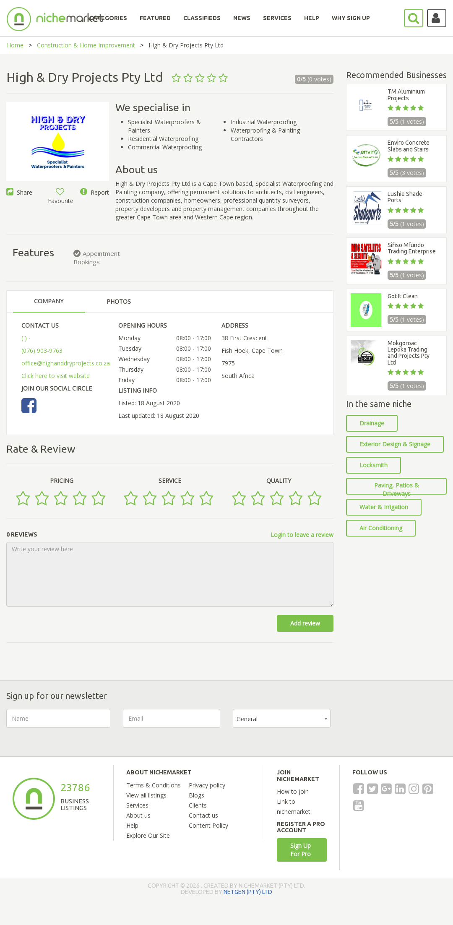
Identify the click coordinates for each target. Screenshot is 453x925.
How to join (293, 791)
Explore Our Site (148, 835)
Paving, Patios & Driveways (396, 488)
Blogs (196, 795)
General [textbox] (247, 719)
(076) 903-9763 (41, 350)
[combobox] (282, 718)
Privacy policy (207, 785)
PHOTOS (119, 301)
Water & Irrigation (383, 507)
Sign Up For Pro (300, 850)
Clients (198, 805)
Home (15, 45)
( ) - (26, 338)
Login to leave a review (302, 535)
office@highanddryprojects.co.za (65, 363)
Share (19, 192)
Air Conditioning (380, 528)
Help (132, 825)
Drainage (371, 423)
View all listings (146, 795)
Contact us (203, 815)
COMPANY (48, 301)
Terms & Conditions (153, 785)
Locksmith (373, 465)
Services (137, 805)
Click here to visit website (55, 376)
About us (138, 815)
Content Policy (208, 825)
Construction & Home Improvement (86, 45)
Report (94, 192)
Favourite (60, 196)
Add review (305, 623)
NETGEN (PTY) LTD (248, 892)
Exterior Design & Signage (394, 444)
